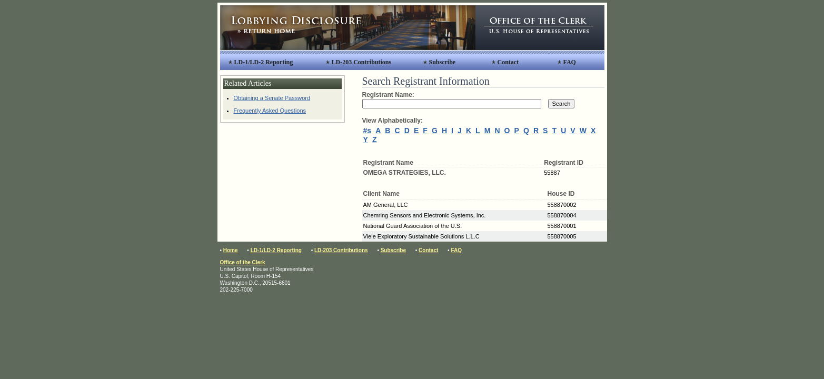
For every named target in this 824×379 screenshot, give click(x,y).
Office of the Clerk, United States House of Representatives (539, 27)
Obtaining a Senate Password (272, 98)
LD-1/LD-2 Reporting (263, 62)
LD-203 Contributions (362, 62)
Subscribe (442, 62)
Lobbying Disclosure (347, 27)
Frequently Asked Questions (270, 110)
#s (367, 130)
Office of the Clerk (242, 262)
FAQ (569, 62)
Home (230, 250)
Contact (508, 62)
